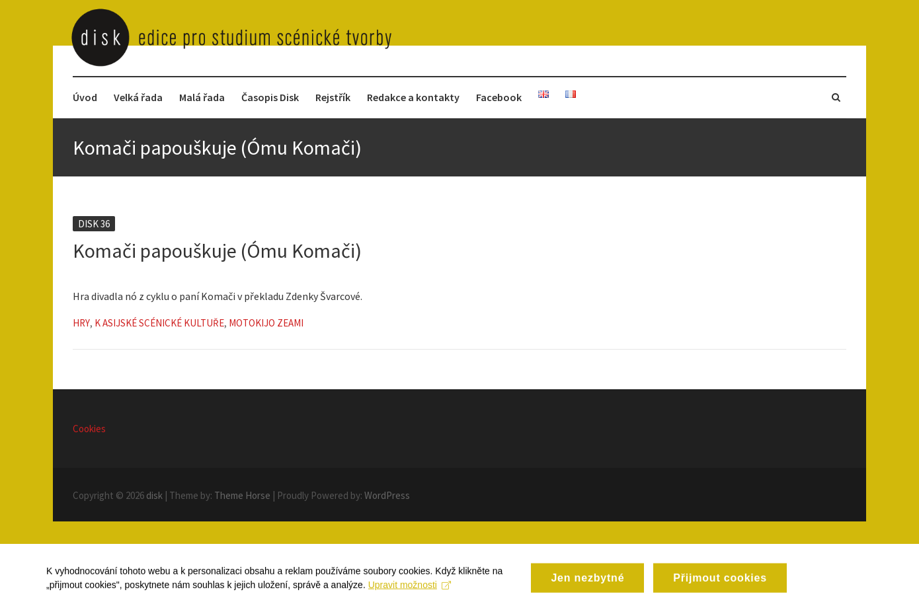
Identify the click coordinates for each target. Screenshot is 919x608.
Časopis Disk (270, 97)
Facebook (499, 97)
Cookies (89, 428)
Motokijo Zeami (266, 323)
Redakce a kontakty (413, 97)
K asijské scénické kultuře (159, 323)
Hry (81, 323)
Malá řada (202, 97)
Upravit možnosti (409, 593)
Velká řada (138, 97)
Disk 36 (94, 223)
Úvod (85, 97)
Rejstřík (332, 97)
